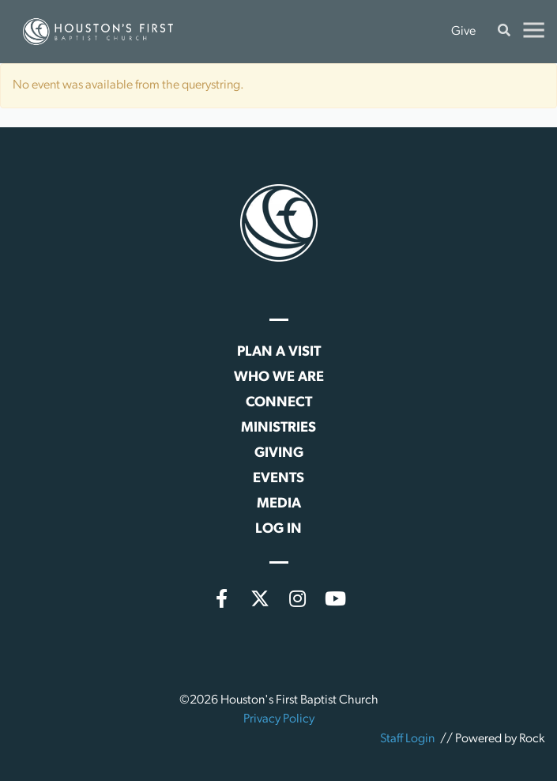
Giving (278, 453)
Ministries (278, 428)
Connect (279, 402)
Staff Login (407, 739)
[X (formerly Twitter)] (260, 598)
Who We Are (279, 377)
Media (279, 503)
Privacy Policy (278, 719)
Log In (278, 529)
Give (463, 31)
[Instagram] (298, 598)
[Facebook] (222, 598)
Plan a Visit (279, 352)
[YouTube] (336, 598)
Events (278, 478)
